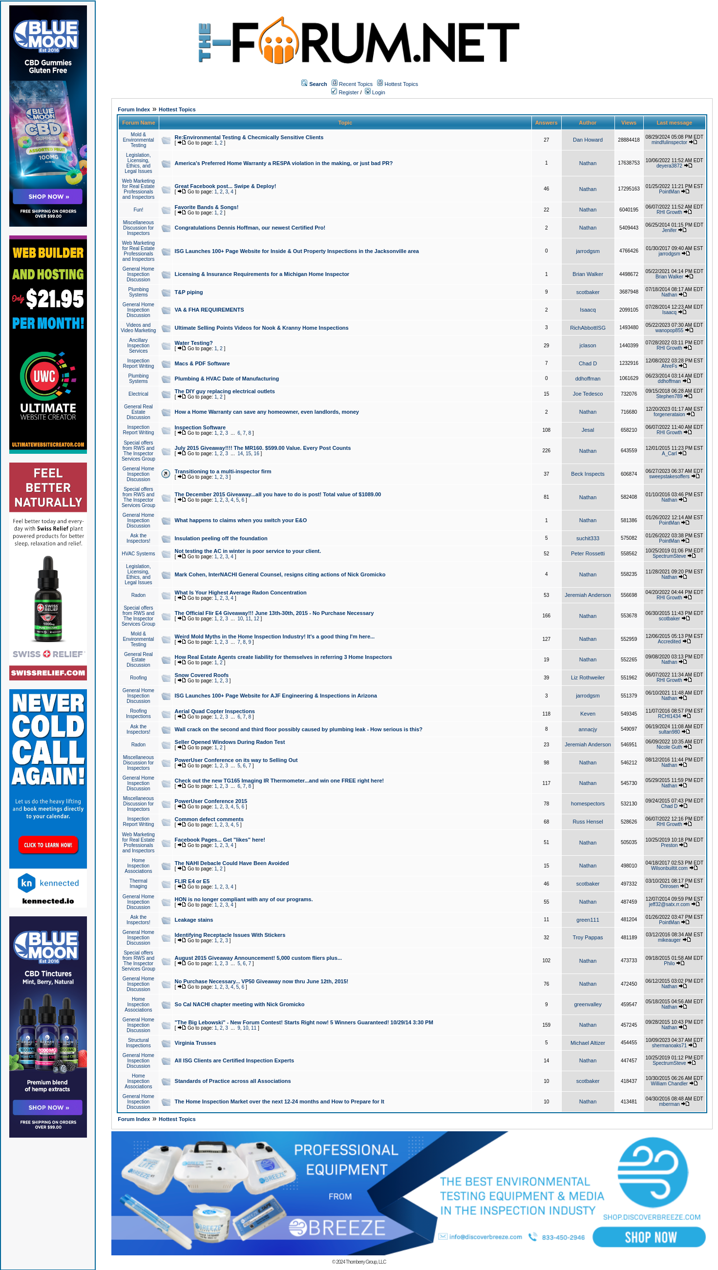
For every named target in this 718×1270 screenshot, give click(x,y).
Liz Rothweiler (588, 677)
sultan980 (669, 732)
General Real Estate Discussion (138, 412)
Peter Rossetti (588, 553)
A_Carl (669, 453)
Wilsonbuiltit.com (669, 868)
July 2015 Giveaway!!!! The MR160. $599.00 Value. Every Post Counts (263, 448)
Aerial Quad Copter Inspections (215, 711)
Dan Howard (588, 140)
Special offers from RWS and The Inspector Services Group (138, 451)
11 (248, 618)
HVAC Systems (138, 553)
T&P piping (189, 292)
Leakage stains (194, 920)
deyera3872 (669, 166)
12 (256, 618)
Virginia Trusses (195, 1043)
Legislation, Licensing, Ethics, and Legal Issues (138, 163)
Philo (669, 963)
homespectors (588, 803)
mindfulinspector (669, 142)
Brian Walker (587, 274)
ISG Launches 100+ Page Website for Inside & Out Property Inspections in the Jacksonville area (297, 251)
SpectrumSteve (669, 556)
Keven (587, 714)
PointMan (669, 191)
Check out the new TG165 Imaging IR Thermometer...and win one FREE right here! (279, 780)
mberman (669, 1104)
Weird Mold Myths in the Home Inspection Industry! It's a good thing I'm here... (275, 636)
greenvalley (587, 1004)
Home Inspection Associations (138, 866)
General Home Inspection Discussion (138, 274)
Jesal (588, 430)
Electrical (138, 394)
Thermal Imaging (138, 883)
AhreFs (669, 366)
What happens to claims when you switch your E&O (241, 520)
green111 (587, 920)
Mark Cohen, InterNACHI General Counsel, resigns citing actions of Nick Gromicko (280, 574)
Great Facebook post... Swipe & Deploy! (225, 186)
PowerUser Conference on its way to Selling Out (236, 760)
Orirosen (669, 886)
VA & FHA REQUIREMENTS (209, 310)
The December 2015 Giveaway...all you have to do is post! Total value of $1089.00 (278, 494)
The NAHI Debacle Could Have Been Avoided (232, 863)
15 (248, 453)
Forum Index (134, 109)
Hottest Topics (401, 84)
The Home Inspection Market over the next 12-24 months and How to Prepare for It (279, 1101)
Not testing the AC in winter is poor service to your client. (248, 551)
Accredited (669, 641)
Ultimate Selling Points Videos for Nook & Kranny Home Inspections (262, 328)
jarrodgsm (588, 251)
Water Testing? (194, 343)
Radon (138, 595)
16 (256, 453)
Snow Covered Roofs (202, 675)
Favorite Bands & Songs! (207, 207)
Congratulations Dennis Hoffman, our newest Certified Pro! (250, 228)
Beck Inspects (587, 474)
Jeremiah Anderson (588, 595)
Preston (669, 845)
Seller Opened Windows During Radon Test (230, 742)
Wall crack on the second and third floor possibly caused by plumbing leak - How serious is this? (299, 729)
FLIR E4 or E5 (192, 881)
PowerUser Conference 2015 (211, 801)
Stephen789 (669, 396)
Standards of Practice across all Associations (233, 1081)
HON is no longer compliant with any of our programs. (244, 899)
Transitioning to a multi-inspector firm (223, 471)
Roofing (138, 677)
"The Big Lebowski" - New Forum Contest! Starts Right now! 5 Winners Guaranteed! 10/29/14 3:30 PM (304, 1022)
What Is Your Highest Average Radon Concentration (241, 592)
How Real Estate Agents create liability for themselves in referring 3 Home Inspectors (283, 657)
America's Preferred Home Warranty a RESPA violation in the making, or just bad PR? (284, 163)
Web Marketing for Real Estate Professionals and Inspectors (138, 189)
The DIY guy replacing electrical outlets (225, 391)
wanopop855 (669, 330)
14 (240, 453)
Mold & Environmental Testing (138, 140)
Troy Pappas (588, 937)
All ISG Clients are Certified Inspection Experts (235, 1060)
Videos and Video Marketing (138, 327)
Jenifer (669, 230)
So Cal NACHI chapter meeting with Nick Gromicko (240, 1004)
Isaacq (587, 310)
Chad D (588, 363)
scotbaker (588, 292)
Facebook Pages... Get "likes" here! (220, 840)
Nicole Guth (669, 747)
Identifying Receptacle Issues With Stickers (230, 935)
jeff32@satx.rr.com (669, 904)
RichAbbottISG (588, 328)
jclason (587, 345)
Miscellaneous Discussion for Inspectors (138, 228)
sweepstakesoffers (669, 476)
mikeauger (669, 940)
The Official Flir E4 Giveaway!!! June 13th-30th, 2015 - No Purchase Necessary (274, 613)
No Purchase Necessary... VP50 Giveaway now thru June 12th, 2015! (262, 981)
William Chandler (669, 1083)
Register (345, 92)
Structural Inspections (138, 1042)
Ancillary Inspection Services (138, 346)
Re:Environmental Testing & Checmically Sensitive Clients (249, 137)
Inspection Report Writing (138, 363)
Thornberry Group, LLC (366, 1262)
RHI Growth (669, 212)
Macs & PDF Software (202, 363)
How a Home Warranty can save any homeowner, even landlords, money (267, 412)
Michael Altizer (587, 1043)
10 (240, 618)
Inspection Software (200, 427)
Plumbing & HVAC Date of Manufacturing (227, 378)
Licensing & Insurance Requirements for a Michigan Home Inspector (262, 274)
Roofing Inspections (138, 713)
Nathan (587, 163)
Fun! (138, 209)
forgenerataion (669, 414)
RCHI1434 (669, 716)
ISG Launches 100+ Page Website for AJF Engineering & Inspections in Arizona (276, 695)
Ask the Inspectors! (138, 538)
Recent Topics (356, 84)
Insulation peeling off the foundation (221, 538)
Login (375, 92)
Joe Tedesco (588, 394)
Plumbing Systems (138, 292)
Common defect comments (209, 819)
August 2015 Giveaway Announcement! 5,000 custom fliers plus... (258, 958)
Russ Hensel (587, 822)
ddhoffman (588, 378)
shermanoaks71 (669, 1045)
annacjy (588, 729)
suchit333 (587, 538)
